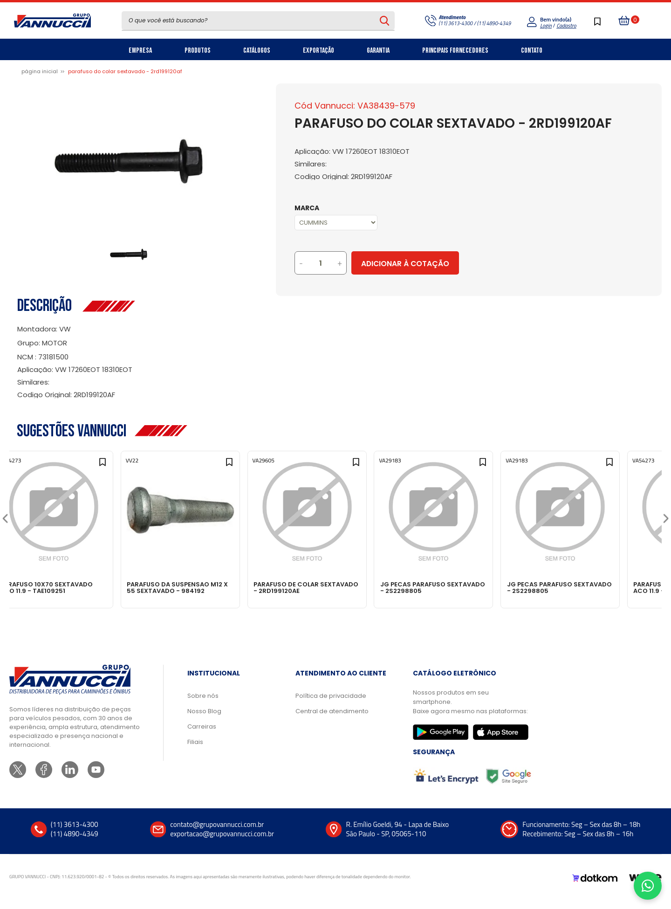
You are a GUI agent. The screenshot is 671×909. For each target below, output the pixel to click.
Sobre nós (203, 705)
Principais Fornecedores (455, 50)
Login (546, 25)
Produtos (198, 50)
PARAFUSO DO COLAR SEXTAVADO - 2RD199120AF (125, 71)
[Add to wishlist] (120, 467)
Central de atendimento (332, 720)
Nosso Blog (204, 720)
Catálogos (256, 50)
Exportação (318, 50)
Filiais (195, 751)
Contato (531, 50)
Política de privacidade (330, 705)
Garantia (378, 50)
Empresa (140, 50)
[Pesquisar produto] (385, 20)
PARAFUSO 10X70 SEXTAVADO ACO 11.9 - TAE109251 (70, 587)
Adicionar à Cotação (444, 263)
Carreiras (201, 735)
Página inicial (39, 71)
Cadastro (566, 25)
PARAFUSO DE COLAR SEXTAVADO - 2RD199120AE (328, 587)
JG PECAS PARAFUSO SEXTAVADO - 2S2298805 (456, 587)
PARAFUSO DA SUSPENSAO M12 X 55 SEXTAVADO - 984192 (202, 587)
